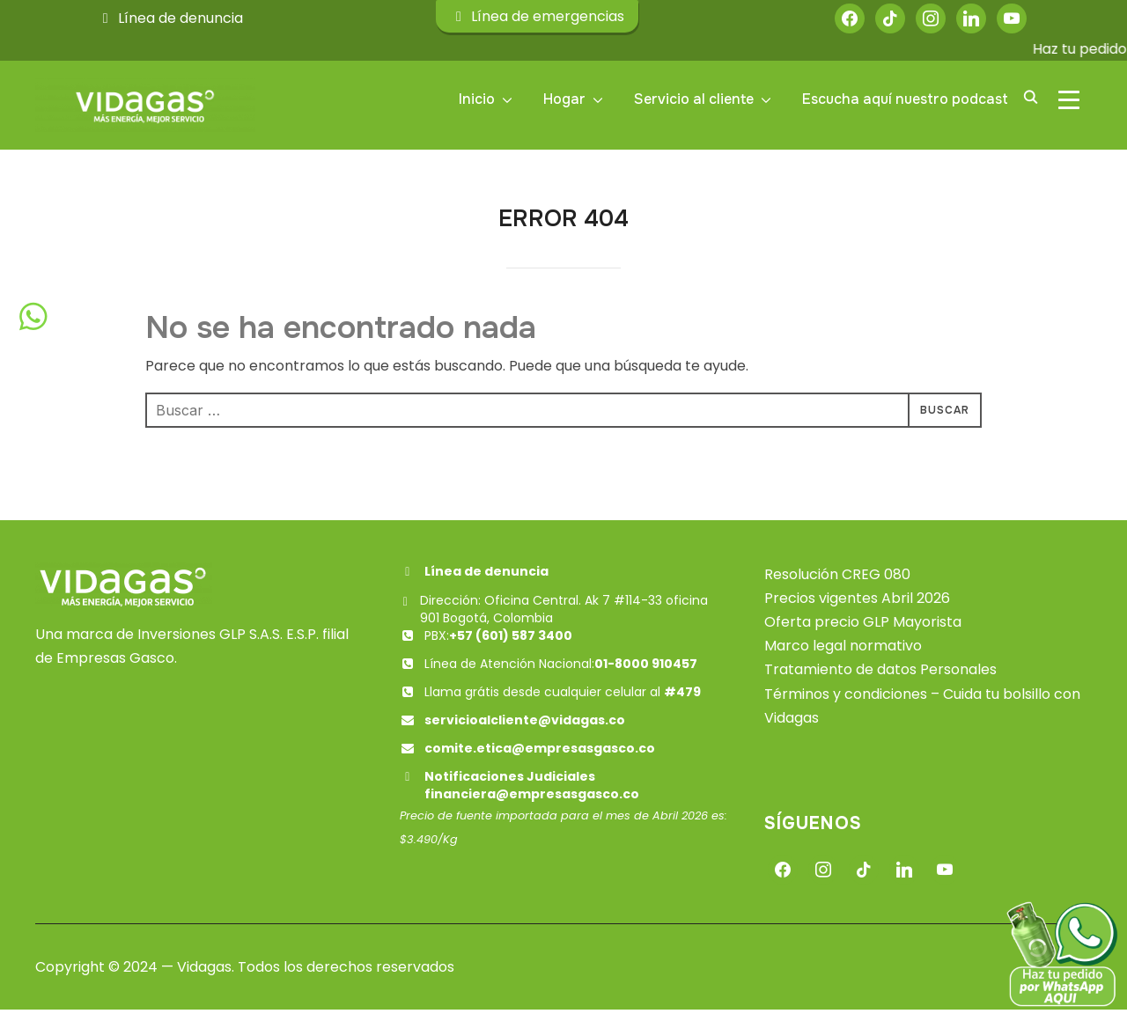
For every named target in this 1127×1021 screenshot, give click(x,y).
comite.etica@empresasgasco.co (539, 759)
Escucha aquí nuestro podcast (905, 99)
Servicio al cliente (694, 99)
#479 (682, 703)
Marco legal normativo (843, 657)
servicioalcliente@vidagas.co (524, 731)
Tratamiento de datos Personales (880, 682)
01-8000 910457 (645, 675)
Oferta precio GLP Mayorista (862, 633)
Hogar (564, 99)
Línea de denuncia (170, 18)
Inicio (477, 99)
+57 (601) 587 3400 (510, 647)
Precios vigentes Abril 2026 (857, 609)
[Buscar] (1030, 96)
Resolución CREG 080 (837, 586)
